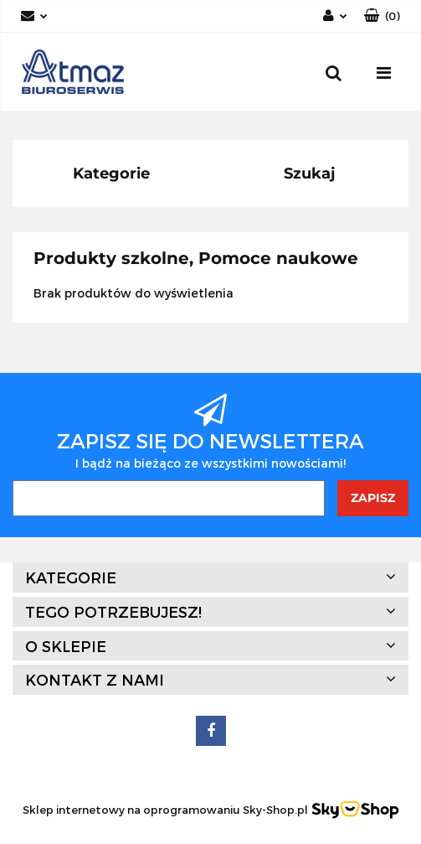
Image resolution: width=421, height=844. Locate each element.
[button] (382, 16)
